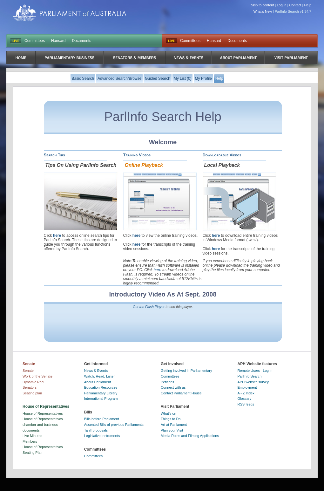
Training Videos (137, 155)
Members (30, 441)
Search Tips (54, 155)
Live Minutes (32, 436)
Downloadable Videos (222, 155)
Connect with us (173, 387)
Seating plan (32, 393)
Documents (81, 40)
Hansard (58, 40)
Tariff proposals (96, 430)
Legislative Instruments (102, 436)
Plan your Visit (172, 430)
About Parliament (97, 382)
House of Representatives (43, 413)
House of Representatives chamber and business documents (43, 424)
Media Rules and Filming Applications (190, 436)
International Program (101, 398)
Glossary (244, 398)
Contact (295, 5)
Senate (28, 370)
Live (171, 41)
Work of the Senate (37, 376)
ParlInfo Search (250, 376)
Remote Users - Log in (255, 370)
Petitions (167, 382)
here (57, 235)
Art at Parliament (174, 424)
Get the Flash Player (149, 307)
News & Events (96, 370)
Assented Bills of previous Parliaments (114, 424)
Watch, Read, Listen (100, 376)
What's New (262, 11)
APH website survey (253, 382)
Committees (34, 40)
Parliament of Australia (69, 12)
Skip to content (262, 5)
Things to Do (170, 419)
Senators (30, 387)
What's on (168, 413)
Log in (282, 5)
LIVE (15, 41)
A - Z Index (246, 393)
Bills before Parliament (101, 419)
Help (307, 5)
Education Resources (101, 387)
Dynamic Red (33, 382)
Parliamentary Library (101, 393)
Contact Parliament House (181, 393)
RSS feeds (246, 404)
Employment (247, 387)
